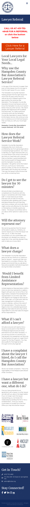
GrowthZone (19, 504)
